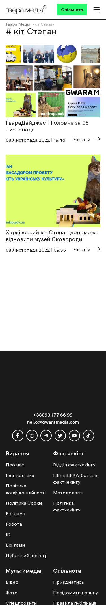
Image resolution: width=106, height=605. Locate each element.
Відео (12, 582)
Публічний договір (26, 555)
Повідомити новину (75, 592)
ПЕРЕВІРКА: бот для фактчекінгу (75, 478)
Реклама (15, 513)
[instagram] (32, 435)
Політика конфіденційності (26, 489)
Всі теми (15, 545)
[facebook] (17, 435)
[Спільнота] (72, 9)
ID (8, 534)
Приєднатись (68, 582)
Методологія (68, 492)
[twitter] (60, 435)
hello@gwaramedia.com (53, 422)
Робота (14, 524)
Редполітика (20, 475)
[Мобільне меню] (97, 10)
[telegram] (46, 435)
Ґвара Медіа (18, 24)
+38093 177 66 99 (53, 415)
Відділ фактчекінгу (74, 464)
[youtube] (74, 435)
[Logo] (26, 9)
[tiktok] (88, 435)
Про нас (15, 464)
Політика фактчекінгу (67, 506)
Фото (12, 592)
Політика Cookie (24, 503)
